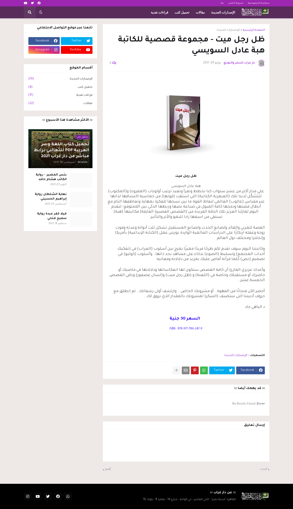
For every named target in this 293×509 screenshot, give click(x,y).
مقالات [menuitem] (200, 12)
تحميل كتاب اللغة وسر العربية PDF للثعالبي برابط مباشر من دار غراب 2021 (61, 150)
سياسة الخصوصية (258, 3)
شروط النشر (235, 3)
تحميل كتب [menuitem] (182, 12)
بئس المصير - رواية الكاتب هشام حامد (51, 177)
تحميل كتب (60, 87)
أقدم (108, 469)
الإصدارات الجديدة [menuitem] (223, 12)
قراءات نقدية (60, 95)
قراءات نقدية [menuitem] (159, 12)
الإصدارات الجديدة (228, 30)
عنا (222, 3)
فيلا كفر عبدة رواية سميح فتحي (52, 216)
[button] (41, 12)
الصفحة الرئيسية (254, 30)
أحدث (263, 469)
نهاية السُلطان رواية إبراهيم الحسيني (51, 197)
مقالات (60, 103)
